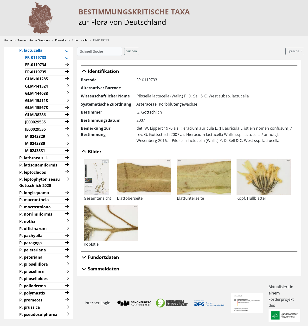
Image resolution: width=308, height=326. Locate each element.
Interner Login (97, 303)
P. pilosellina (31, 271)
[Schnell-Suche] (99, 51)
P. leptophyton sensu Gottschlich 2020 (39, 182)
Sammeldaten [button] (100, 268)
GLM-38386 (35, 114)
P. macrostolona (35, 207)
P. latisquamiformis (38, 165)
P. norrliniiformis (35, 214)
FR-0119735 (35, 72)
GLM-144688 (36, 93)
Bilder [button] (91, 151)
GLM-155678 (36, 107)
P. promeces (30, 300)
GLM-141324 (36, 86)
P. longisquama (34, 192)
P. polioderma (32, 285)
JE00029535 (35, 122)
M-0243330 (35, 143)
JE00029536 (35, 129)
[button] (66, 50)
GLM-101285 (36, 79)
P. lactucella (80, 40)
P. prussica (29, 307)
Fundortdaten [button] (100, 257)
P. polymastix (32, 293)
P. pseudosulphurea (38, 314)
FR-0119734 (35, 64)
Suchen (131, 51)
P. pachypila (31, 235)
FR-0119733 (37, 57)
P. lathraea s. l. (33, 157)
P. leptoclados (32, 172)
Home (8, 40)
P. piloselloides (33, 278)
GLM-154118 (36, 100)
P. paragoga (30, 242)
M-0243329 (35, 136)
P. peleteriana (32, 250)
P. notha (27, 221)
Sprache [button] (294, 51)
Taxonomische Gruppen (34, 40)
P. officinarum (33, 228)
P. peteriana (31, 257)
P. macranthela (34, 199)
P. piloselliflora (33, 264)
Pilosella (60, 40)
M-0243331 (35, 150)
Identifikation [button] (100, 71)
